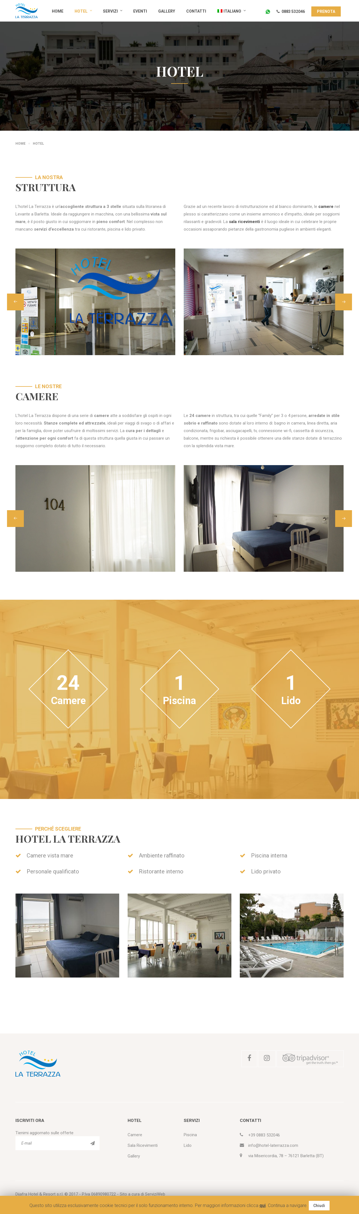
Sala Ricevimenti (143, 1145)
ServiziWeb (155, 1194)
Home (57, 11)
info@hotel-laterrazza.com (273, 1145)
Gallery (166, 11)
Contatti (196, 11)
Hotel (81, 11)
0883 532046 (291, 11)
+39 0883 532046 (264, 1135)
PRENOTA (326, 11)
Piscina (190, 1134)
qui (262, 1205)
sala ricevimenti (244, 221)
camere (325, 206)
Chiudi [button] (319, 1205)
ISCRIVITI (92, 1143)
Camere (135, 1134)
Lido (188, 1145)
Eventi (140, 11)
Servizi (110, 11)
